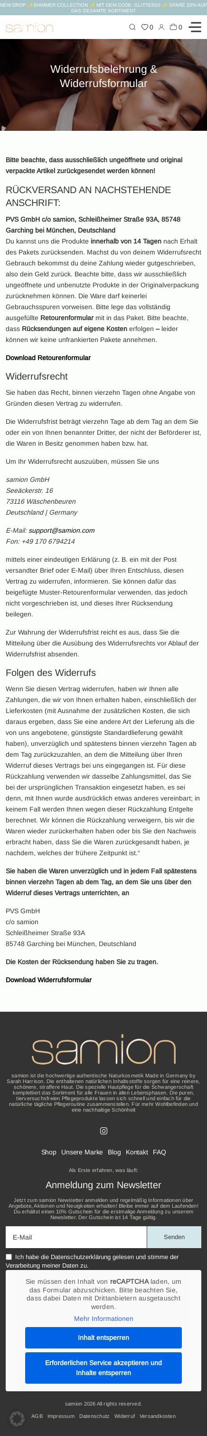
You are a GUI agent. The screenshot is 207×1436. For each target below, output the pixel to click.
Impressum (61, 1416)
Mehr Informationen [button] (103, 1318)
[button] (17, 1419)
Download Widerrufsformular (49, 980)
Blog (114, 1152)
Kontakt (137, 1152)
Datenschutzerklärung (81, 1256)
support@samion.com (61, 530)
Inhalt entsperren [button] (103, 1337)
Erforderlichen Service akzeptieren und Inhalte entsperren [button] (103, 1368)
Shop (48, 1152)
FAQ (159, 1152)
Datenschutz (94, 1416)
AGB (37, 1416)
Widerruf (124, 1416)
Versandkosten (158, 1416)
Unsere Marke (82, 1152)
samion (73, 1404)
